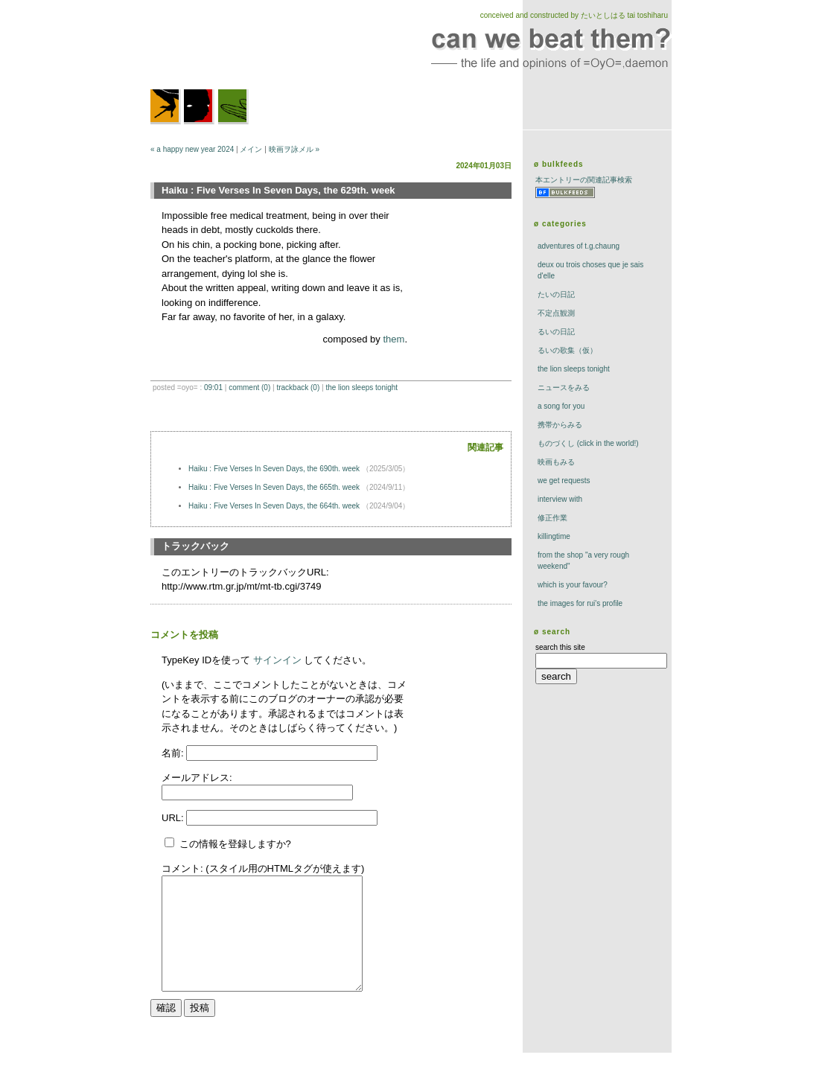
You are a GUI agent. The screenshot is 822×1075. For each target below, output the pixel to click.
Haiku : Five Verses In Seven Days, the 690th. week (275, 469)
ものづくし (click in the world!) (588, 443)
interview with (560, 499)
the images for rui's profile (580, 603)
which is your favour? (573, 585)
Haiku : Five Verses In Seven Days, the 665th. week (275, 487)
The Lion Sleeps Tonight (361, 387)
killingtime (554, 536)
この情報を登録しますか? (228, 843)
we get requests (564, 480)
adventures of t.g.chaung (578, 246)
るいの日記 (556, 332)
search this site (560, 647)
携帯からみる (560, 425)
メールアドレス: (197, 777)
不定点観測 (556, 313)
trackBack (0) (297, 387)
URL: (174, 817)
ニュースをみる (564, 387)
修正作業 (552, 518)
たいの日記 (556, 294)
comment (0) (249, 387)
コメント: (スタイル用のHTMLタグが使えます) (263, 868)
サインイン (277, 660)
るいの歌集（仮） (567, 350)
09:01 (213, 387)
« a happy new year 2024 (192, 149)
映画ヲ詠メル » (294, 149)
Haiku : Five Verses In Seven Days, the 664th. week (275, 506)
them (393, 339)
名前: (174, 753)
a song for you (561, 406)
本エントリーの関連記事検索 (583, 180)
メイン (251, 149)
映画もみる (556, 462)
